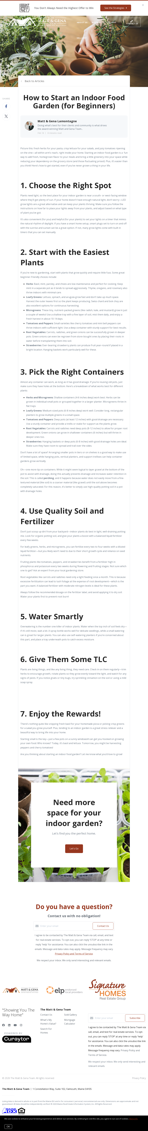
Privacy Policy (139, 1078)
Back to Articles (34, 81)
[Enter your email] (65, 926)
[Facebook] (3, 1025)
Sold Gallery (70, 1014)
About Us (82, 22)
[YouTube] (15, 1025)
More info (133, 1118)
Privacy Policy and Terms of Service (74, 953)
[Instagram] (21, 1025)
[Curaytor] (16, 1041)
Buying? (96, 22)
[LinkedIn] (9, 1025)
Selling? (82, 38)
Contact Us (46, 1014)
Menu (112, 22)
